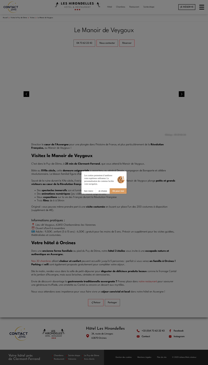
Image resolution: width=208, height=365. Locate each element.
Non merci (88, 191)
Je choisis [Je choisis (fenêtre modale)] (102, 191)
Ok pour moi (118, 191)
